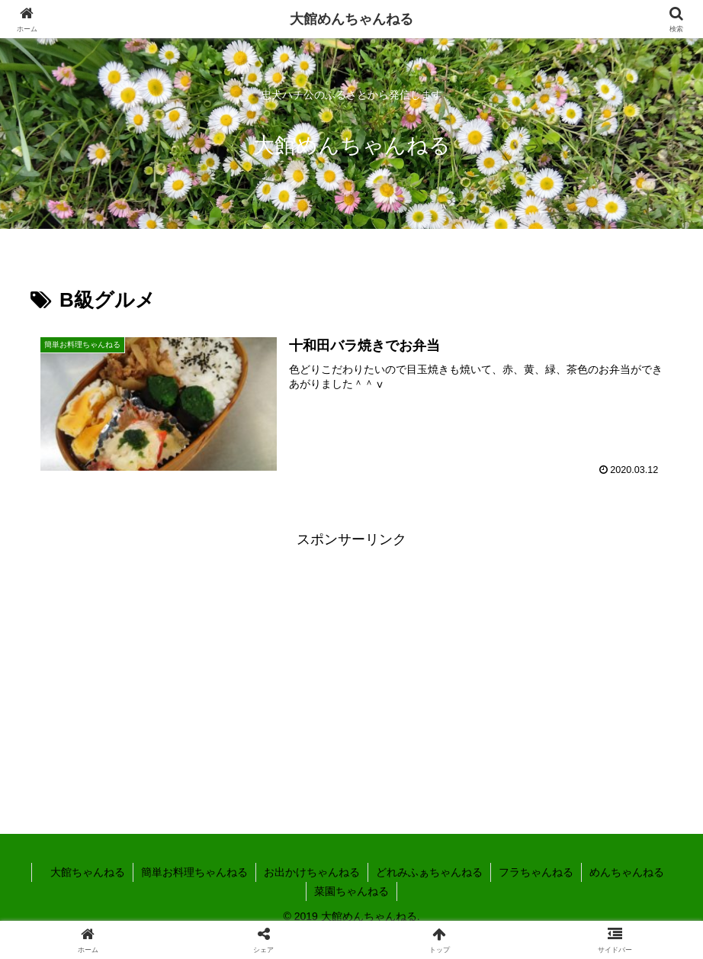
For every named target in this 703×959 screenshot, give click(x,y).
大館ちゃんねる (82, 872)
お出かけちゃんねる (312, 872)
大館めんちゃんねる (351, 19)
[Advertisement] (351, 658)
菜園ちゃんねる (351, 891)
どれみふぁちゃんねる (429, 872)
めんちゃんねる (626, 872)
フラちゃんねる (536, 872)
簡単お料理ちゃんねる (194, 872)
